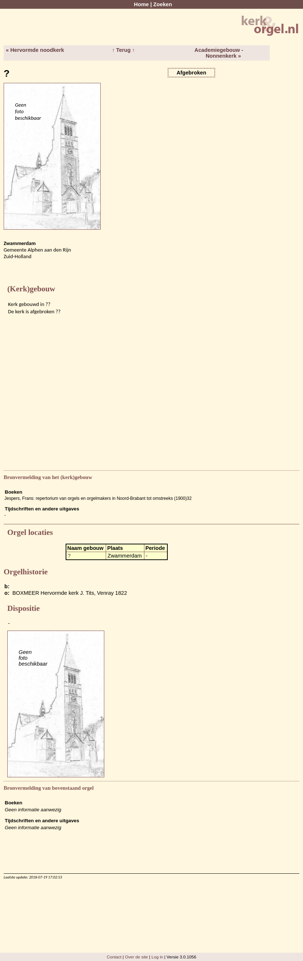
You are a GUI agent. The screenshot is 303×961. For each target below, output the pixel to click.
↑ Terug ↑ (123, 50)
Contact (114, 956)
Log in (157, 956)
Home (141, 4)
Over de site (136, 956)
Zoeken (162, 4)
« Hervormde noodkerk (35, 50)
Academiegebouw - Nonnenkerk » (218, 53)
